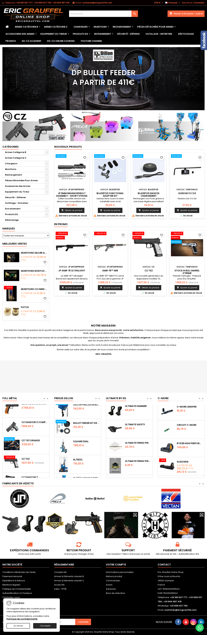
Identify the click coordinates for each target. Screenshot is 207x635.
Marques (8, 228)
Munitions (100, 26)
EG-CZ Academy (31, 41)
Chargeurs (81, 26)
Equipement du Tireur (53, 33)
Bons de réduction (115, 593)
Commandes (113, 580)
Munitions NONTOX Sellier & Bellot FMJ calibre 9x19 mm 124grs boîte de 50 (34, 271)
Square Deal (81, 464)
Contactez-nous (11, 597)
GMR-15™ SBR (110, 270)
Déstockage (186, 33)
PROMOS (10, 41)
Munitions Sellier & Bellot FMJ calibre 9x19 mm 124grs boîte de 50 (34, 253)
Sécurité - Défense (128, 33)
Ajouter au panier (110, 210)
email (147, 553)
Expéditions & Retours (13, 580)
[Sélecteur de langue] (173, 2)
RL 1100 (77, 409)
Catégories (10, 147)
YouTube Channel (91, 41)
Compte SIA (60, 572)
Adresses (111, 588)
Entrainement (102, 33)
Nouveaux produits (68, 147)
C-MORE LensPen (186, 427)
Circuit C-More (186, 445)
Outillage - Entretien (159, 33)
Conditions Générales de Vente (19, 572)
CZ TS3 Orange (31, 464)
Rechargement (122, 26)
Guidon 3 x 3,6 (187, 193)
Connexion (198, 2)
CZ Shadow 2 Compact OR (35, 445)
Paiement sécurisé (12, 576)
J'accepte (45, 625)
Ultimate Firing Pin (136, 464)
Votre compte (116, 564)
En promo (61, 224)
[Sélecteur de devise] (159, 2)
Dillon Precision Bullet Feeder (86, 427)
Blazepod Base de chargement (148, 194)
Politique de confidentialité (21, 618)
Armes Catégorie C (56, 26)
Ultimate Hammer (136, 427)
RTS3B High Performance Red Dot (190, 464)
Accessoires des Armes (19, 33)
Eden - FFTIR (60, 588)
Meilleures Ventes (14, 244)
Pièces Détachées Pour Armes (155, 26)
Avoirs (109, 584)
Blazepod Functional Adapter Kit (110, 194)
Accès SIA (59, 584)
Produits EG (80, 33)
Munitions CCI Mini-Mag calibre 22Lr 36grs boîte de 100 (34, 289)
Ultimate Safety (135, 445)
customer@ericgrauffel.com (97, 2)
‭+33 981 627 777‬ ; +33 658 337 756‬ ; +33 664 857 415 (43, 2)
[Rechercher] (103, 13)
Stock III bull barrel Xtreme (187, 272)
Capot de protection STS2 (190, 409)
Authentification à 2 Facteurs (17, 593)
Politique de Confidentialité (16, 588)
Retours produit (114, 576)
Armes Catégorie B (26, 26)
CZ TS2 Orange (31, 409)
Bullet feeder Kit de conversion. (86, 445)
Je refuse (18, 625)
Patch (25, 307)
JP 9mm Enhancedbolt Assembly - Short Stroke (71, 194)
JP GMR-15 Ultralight (71, 270)
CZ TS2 (149, 270)
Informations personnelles (120, 572)
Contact (164, 564)
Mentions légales (11, 584)
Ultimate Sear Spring (138, 409)
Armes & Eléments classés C (69, 580)
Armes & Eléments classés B (69, 576)
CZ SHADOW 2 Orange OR (35, 427)
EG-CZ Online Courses (61, 41)
